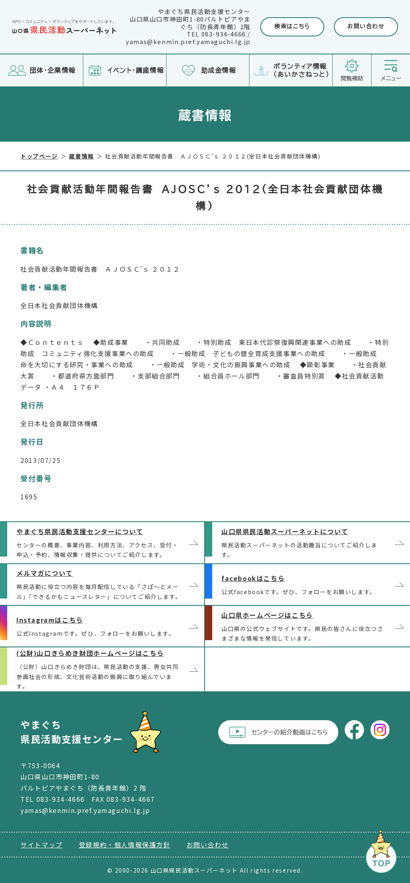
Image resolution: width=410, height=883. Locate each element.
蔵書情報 (81, 156)
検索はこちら (292, 26)
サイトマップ (41, 844)
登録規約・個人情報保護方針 (125, 844)
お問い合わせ (366, 26)
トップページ (39, 156)
